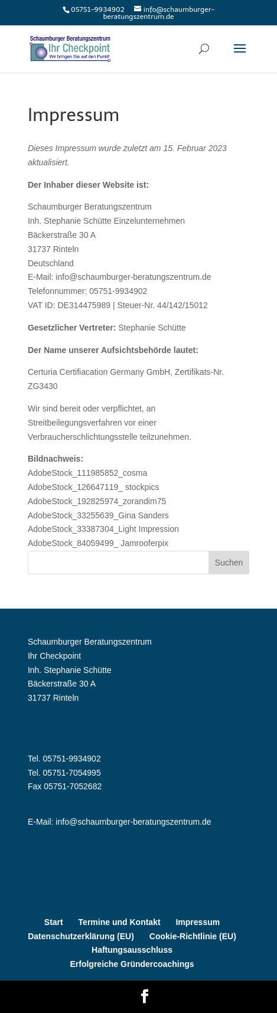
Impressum (197, 922)
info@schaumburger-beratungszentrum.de (133, 821)
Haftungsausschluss (132, 950)
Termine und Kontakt (120, 922)
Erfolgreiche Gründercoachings (132, 964)
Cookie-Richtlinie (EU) (192, 936)
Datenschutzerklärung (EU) (81, 936)
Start (53, 922)
